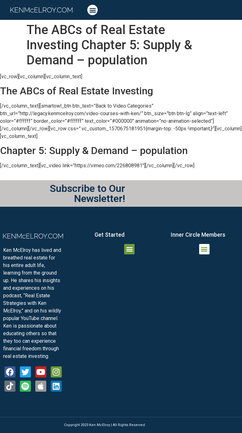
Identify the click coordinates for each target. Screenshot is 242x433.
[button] (92, 10)
